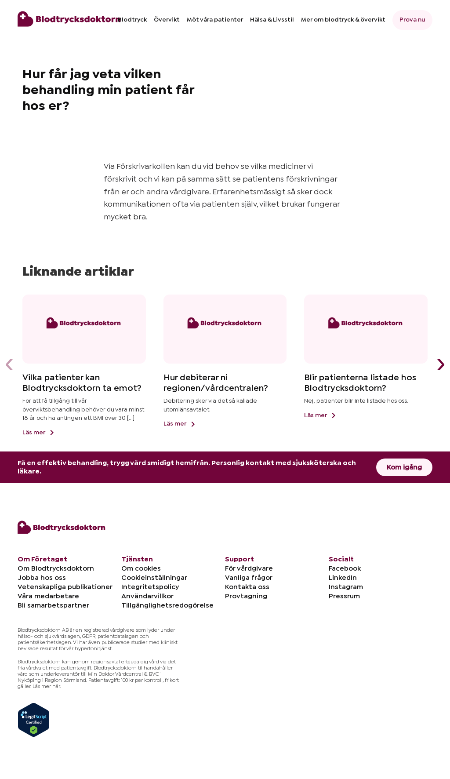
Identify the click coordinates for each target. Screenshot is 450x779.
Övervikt (167, 20)
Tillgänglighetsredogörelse (167, 605)
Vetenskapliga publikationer (65, 586)
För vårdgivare (249, 568)
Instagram (346, 586)
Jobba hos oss (42, 577)
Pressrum (344, 596)
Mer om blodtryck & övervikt (343, 20)
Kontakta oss (247, 586)
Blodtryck (132, 20)
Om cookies (141, 568)
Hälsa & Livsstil (272, 20)
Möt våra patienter (215, 20)
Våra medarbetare (48, 596)
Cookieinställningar (154, 577)
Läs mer (39, 433)
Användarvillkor (147, 596)
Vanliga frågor (248, 577)
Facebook (345, 568)
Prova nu (412, 20)
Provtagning (246, 596)
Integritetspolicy (150, 586)
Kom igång (404, 467)
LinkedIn (343, 577)
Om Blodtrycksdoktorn (56, 568)
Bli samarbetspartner (53, 605)
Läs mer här (46, 686)
